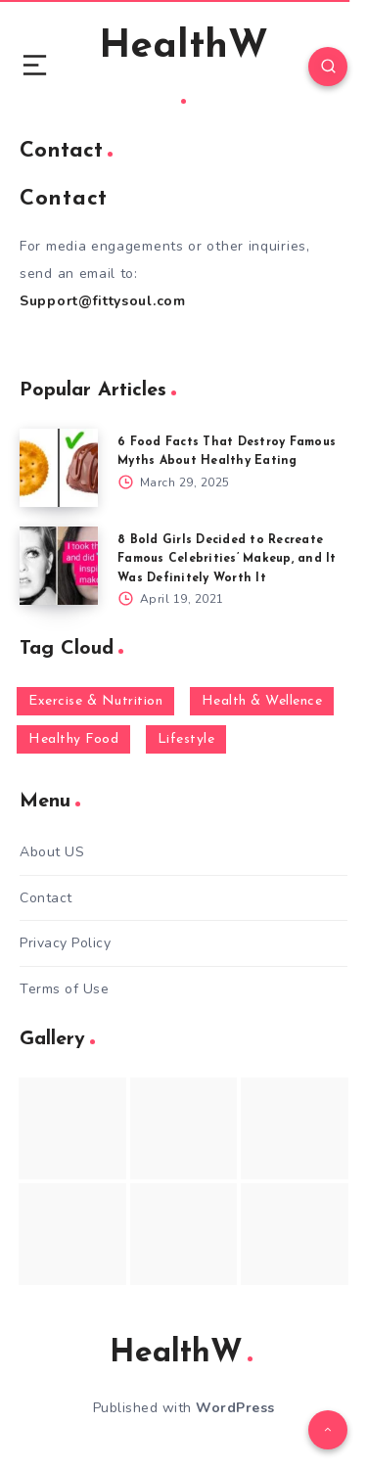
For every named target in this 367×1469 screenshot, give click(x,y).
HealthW (183, 65)
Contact (46, 898)
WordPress (235, 1408)
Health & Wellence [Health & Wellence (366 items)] (262, 701)
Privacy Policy (65, 943)
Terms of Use (64, 989)
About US (52, 852)
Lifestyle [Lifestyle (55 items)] (186, 739)
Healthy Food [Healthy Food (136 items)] (73, 739)
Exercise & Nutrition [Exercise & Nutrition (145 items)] (95, 701)
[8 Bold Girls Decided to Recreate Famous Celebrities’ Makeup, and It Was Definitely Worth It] (59, 566)
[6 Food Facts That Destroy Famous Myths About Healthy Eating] (59, 468)
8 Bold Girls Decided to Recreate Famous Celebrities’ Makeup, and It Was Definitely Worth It (227, 558)
